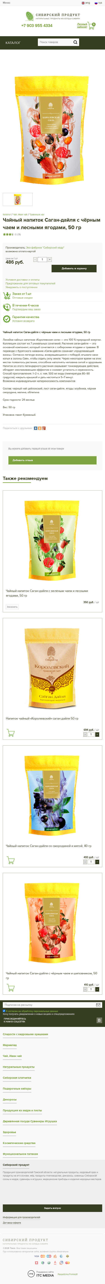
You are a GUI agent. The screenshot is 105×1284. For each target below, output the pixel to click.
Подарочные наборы (17, 1089)
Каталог (7, 214)
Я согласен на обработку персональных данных (32, 1011)
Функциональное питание (20, 1154)
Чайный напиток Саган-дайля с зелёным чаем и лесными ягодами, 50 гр (47, 593)
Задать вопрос (52, 1208)
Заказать (12, 606)
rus (98, 3)
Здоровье (9, 1132)
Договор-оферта (12, 1222)
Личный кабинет (82, 26)
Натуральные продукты (19, 1067)
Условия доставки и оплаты (23, 279)
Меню (6, 2)
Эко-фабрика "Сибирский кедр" (45, 247)
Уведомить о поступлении (22, 287)
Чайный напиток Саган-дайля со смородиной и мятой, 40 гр (49, 846)
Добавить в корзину (74, 268)
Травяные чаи (37, 214)
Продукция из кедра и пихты (22, 1110)
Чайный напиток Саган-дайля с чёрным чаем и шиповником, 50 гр (51, 976)
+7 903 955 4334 (36, 25)
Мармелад (10, 1045)
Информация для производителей (21, 1217)
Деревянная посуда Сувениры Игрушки (30, 1121)
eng (86, 3)
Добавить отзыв (23, 460)
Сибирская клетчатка (17, 1078)
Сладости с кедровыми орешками (25, 1034)
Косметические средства (19, 1143)
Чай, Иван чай (20, 214)
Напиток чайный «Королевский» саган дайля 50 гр (42, 718)
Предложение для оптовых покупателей (30, 283)
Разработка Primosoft (67, 1274)
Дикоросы (10, 1099)
